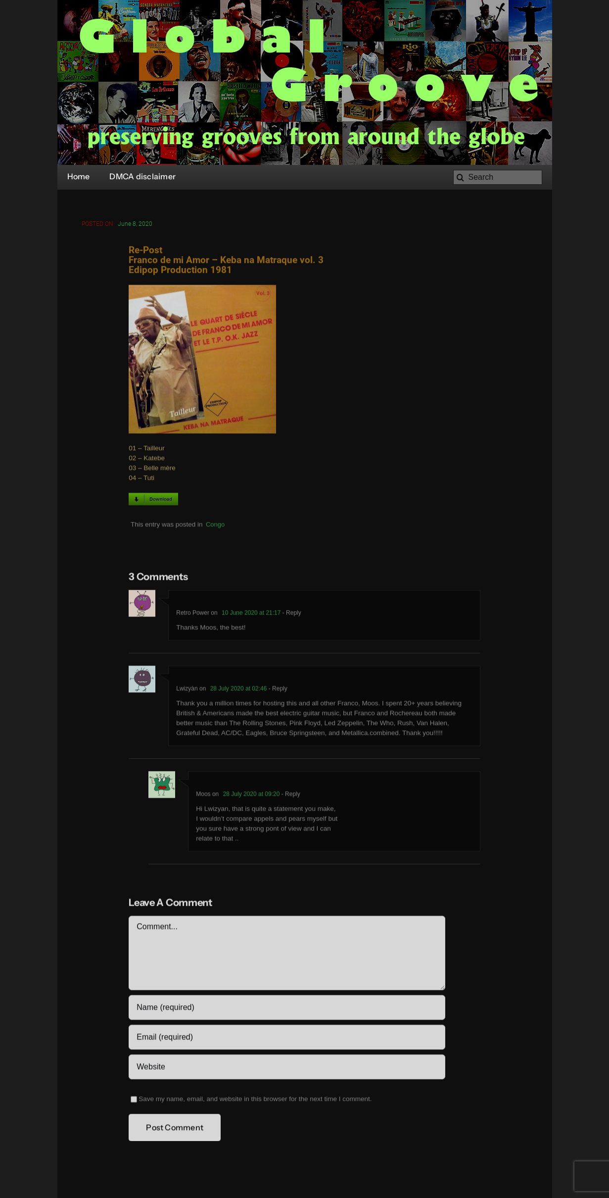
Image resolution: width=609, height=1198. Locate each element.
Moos (203, 795)
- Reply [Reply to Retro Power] (291, 614)
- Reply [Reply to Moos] (290, 795)
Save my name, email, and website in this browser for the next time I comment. (255, 1100)
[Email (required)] (287, 1038)
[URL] (287, 1068)
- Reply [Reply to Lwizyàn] (277, 689)
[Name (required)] (287, 1008)
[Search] (497, 177)
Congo (215, 525)
